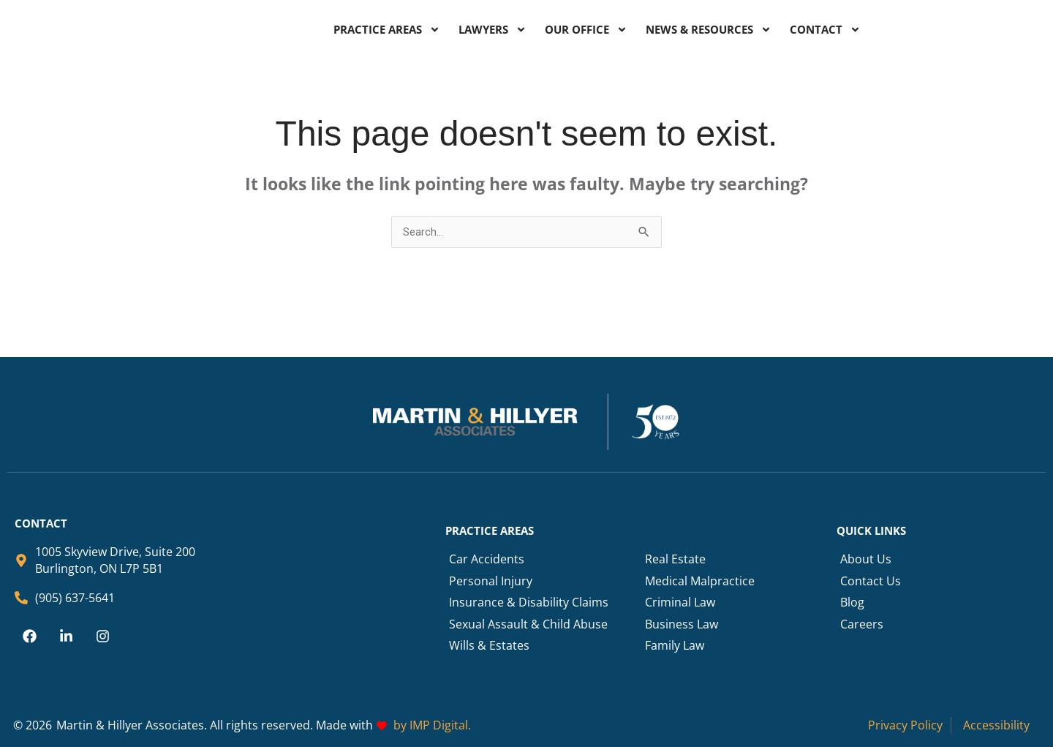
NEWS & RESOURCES (708, 29)
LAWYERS (492, 29)
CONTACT (825, 29)
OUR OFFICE (586, 29)
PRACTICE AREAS (386, 29)
